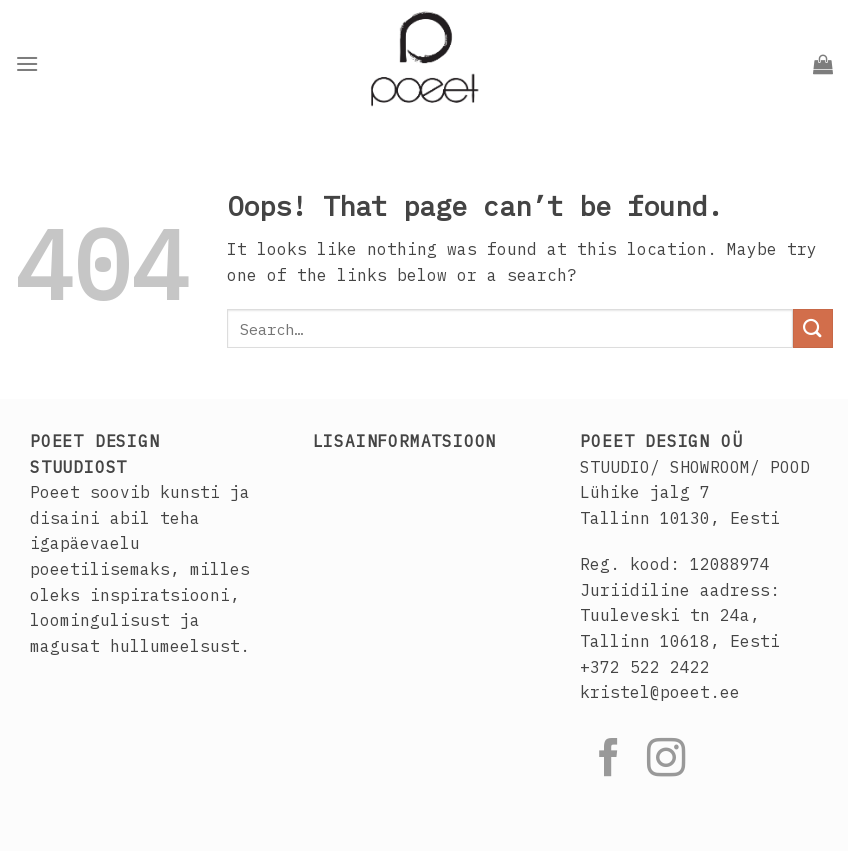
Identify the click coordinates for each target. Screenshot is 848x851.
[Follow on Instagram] (666, 760)
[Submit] (813, 328)
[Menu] (27, 63)
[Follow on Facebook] (609, 760)
